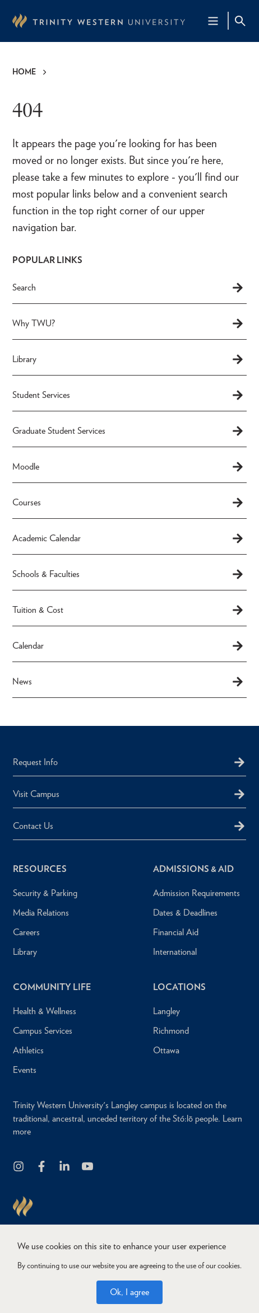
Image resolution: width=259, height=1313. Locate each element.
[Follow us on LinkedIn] (65, 1167)
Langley (166, 1011)
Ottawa (166, 1050)
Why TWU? (128, 323)
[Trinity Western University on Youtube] (88, 1167)
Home (24, 71)
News (128, 681)
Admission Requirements (196, 893)
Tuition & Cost (128, 610)
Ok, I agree (129, 1295)
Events (24, 1070)
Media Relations (41, 912)
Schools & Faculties (128, 574)
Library (128, 359)
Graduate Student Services (128, 431)
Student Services (128, 395)
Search (128, 287)
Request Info (35, 762)
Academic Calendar (128, 538)
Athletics (28, 1050)
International (175, 951)
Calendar (128, 646)
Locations (179, 987)
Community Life (52, 987)
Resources (40, 869)
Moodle (128, 466)
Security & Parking (45, 893)
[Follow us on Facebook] (42, 1167)
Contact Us (33, 825)
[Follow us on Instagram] (19, 1167)
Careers (26, 932)
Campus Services (42, 1030)
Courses (128, 502)
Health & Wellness (44, 1011)
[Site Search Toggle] (240, 20)
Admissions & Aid (193, 869)
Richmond (171, 1030)
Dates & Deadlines (185, 912)
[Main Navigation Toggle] (213, 20)
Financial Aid (175, 932)
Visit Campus (36, 794)
